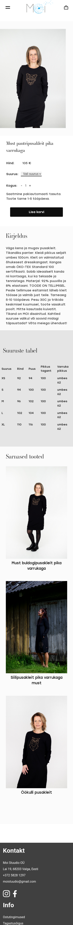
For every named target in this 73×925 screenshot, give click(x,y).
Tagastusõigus (13, 902)
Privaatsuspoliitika (15, 915)
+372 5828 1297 (14, 854)
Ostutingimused (14, 896)
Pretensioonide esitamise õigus (24, 908)
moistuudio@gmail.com (19, 860)
